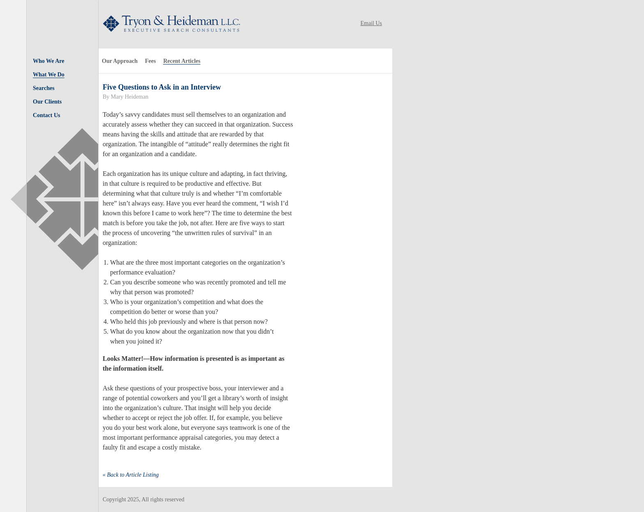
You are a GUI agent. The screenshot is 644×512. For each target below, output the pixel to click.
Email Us (371, 23)
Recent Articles (181, 61)
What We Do (48, 74)
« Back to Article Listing (131, 475)
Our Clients (47, 102)
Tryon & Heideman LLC (169, 23)
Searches (44, 88)
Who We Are (48, 61)
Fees (150, 61)
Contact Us (46, 115)
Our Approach (120, 61)
